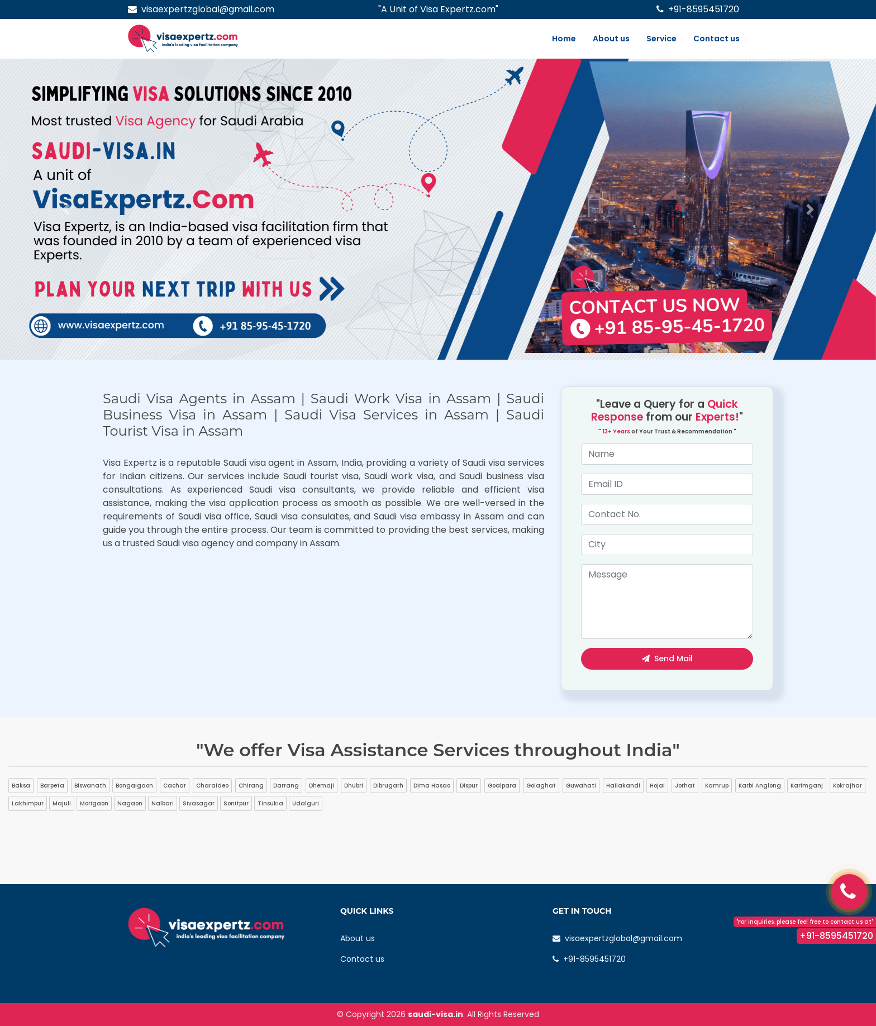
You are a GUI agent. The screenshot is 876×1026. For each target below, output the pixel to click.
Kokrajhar (847, 785)
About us (611, 38)
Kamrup (717, 785)
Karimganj (807, 785)
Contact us (716, 38)
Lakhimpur (28, 803)
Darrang (286, 785)
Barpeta (52, 785)
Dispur (469, 785)
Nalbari (162, 803)
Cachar (174, 785)
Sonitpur (236, 803)
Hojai (657, 785)
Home (564, 38)
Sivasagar (199, 803)
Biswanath (90, 785)
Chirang (251, 785)
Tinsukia (270, 803)
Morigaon (94, 803)
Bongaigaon (134, 785)
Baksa (21, 785)
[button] (65, 209)
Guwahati (581, 785)
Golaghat (541, 785)
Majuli (62, 803)
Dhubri (353, 785)
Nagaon (129, 803)
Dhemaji (321, 785)
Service (661, 38)
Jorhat (685, 785)
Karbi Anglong (760, 785)
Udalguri (305, 803)
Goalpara (502, 785)
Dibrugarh (388, 785)
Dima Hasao (431, 785)
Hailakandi (623, 785)
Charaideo (212, 785)
